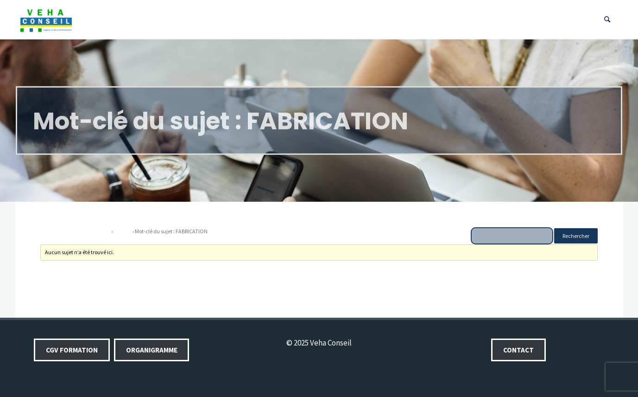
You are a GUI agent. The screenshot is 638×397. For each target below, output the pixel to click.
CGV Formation (72, 350)
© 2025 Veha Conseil (319, 343)
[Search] (607, 19)
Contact (518, 350)
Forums (123, 231)
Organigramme (151, 350)
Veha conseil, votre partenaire (75, 231)
